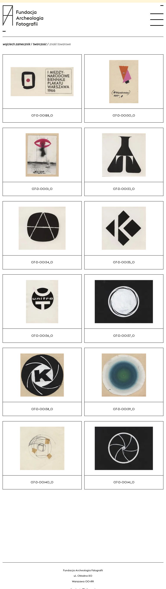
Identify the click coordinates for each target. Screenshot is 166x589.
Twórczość (39, 44)
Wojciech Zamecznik (16, 44)
